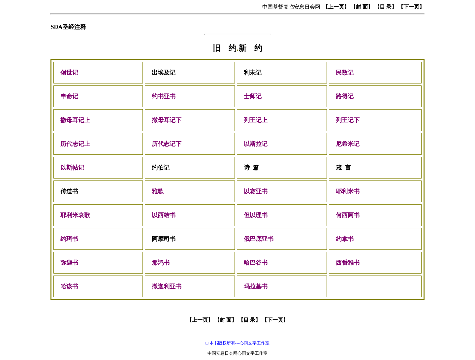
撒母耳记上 (75, 120)
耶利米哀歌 (75, 215)
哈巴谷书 (256, 262)
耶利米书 (348, 191)
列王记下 (348, 120)
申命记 (69, 96)
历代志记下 (166, 144)
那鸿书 (161, 262)
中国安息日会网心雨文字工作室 (237, 353)
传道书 (69, 191)
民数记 (348, 72)
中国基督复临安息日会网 (291, 7)
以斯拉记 (256, 144)
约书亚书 (163, 96)
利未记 (253, 72)
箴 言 (343, 167)
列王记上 (256, 120)
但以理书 (256, 215)
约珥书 (69, 239)
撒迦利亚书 (166, 286)
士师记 (253, 96)
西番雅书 (348, 262)
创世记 (69, 72)
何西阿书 (348, 215)
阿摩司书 (163, 239)
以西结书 (163, 215)
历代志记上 (75, 144)
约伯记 (161, 167)
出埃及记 (163, 72)
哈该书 (69, 286)
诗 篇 (251, 167)
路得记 (345, 96)
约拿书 (345, 239)
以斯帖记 (72, 167)
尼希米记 (348, 144)
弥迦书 (69, 262)
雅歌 (158, 191)
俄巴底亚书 (258, 239)
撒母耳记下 (166, 120)
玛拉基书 (256, 286)
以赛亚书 (256, 191)
